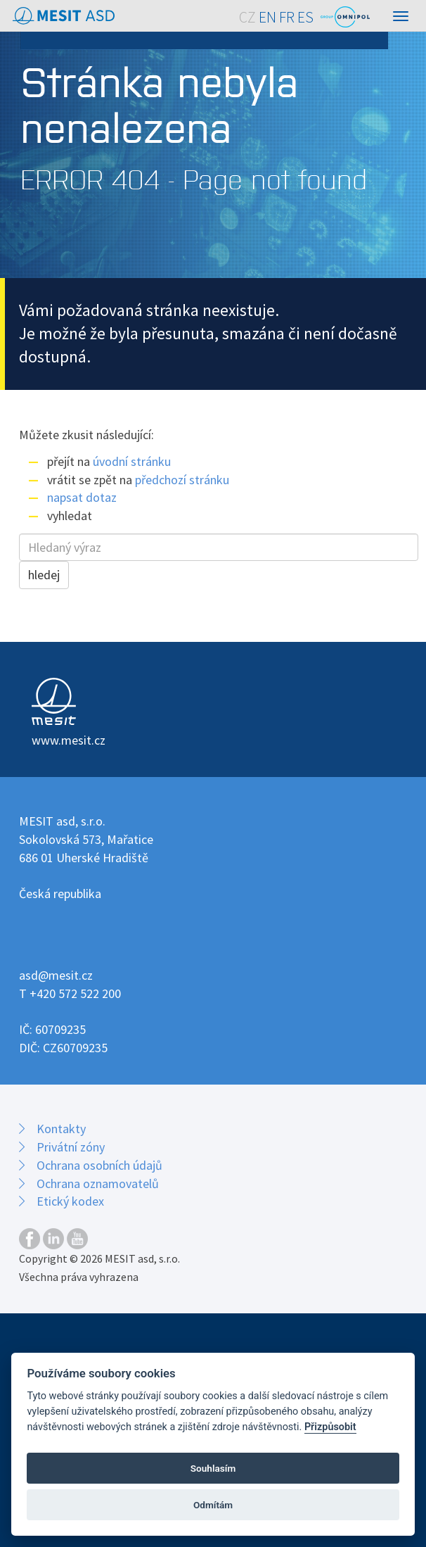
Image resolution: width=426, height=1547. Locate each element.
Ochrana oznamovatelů (98, 1183)
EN (267, 17)
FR (287, 17)
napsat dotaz (82, 497)
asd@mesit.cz (56, 975)
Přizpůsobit (330, 1427)
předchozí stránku (182, 480)
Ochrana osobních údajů (99, 1165)
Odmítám (213, 1504)
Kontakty (61, 1128)
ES (305, 17)
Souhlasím (213, 1468)
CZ (247, 17)
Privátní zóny (71, 1147)
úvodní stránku (132, 461)
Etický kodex (70, 1201)
